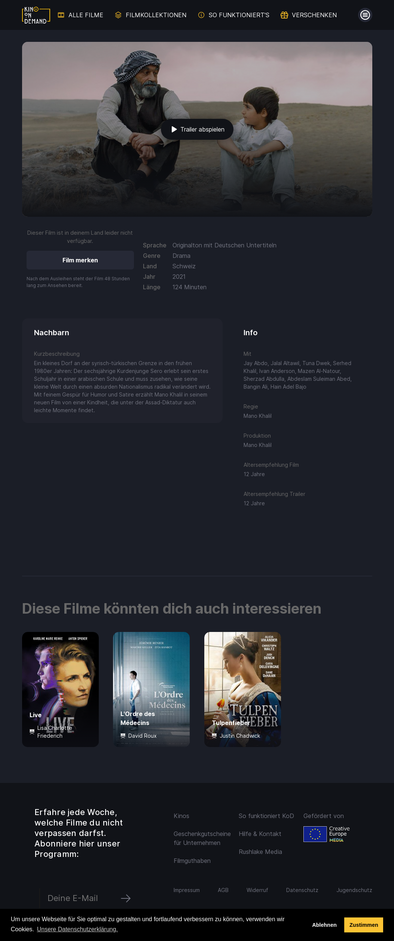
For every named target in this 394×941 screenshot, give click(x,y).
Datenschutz (302, 890)
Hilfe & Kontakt (260, 833)
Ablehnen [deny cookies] (324, 925)
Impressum (187, 890)
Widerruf (257, 890)
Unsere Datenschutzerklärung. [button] (77, 929)
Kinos (181, 816)
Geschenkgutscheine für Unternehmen (202, 838)
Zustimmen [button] (363, 925)
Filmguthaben (192, 860)
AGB (223, 890)
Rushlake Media (260, 851)
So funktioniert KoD (266, 816)
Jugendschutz (354, 890)
